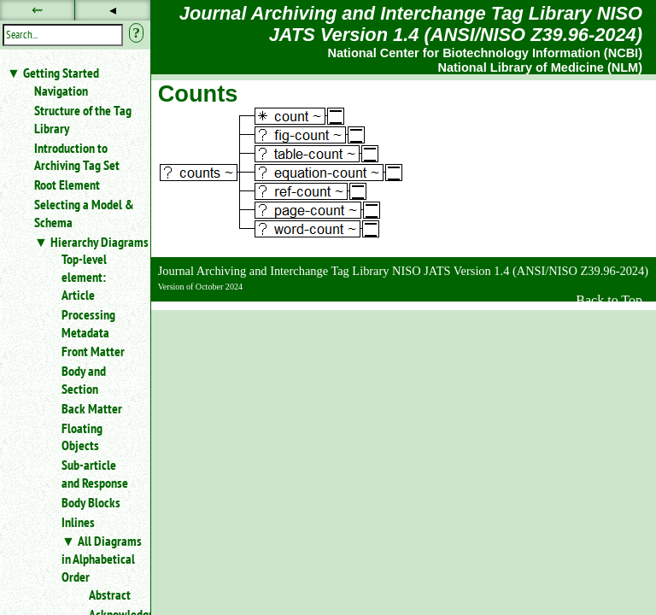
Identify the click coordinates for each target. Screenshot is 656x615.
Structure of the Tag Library (83, 119)
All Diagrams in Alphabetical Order (102, 558)
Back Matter (92, 408)
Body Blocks (91, 502)
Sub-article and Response (95, 473)
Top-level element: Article (84, 276)
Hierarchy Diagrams (99, 241)
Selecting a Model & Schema (84, 213)
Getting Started (61, 72)
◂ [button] (112, 10)
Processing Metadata (88, 323)
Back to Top (609, 300)
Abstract (110, 594)
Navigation (61, 90)
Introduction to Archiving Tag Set (77, 156)
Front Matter (93, 351)
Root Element (67, 184)
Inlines (78, 521)
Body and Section (84, 379)
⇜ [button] (37, 10)
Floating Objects (82, 436)
